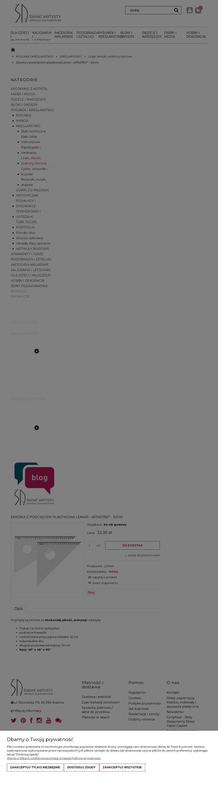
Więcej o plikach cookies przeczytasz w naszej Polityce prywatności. (54, 758)
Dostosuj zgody (81, 767)
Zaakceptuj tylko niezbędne (35, 767)
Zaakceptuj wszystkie (122, 767)
